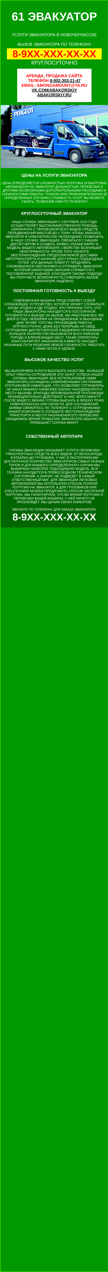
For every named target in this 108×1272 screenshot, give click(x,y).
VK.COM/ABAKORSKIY (54, 90)
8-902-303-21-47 (65, 80)
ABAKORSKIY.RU (54, 95)
